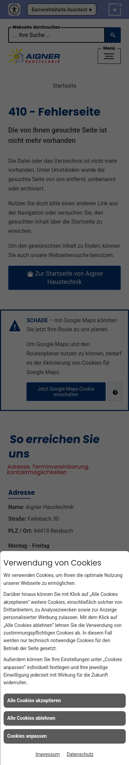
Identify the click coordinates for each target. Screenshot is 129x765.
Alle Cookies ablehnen (31, 718)
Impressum (47, 754)
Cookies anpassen (27, 736)
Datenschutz (80, 754)
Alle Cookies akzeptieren (34, 700)
